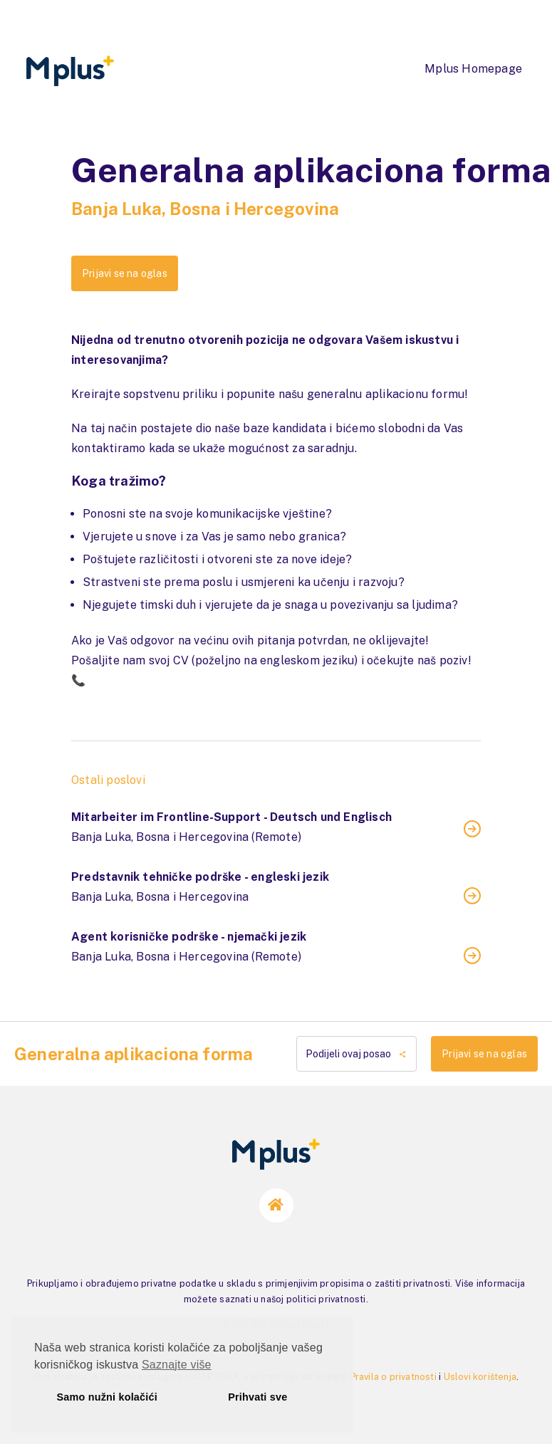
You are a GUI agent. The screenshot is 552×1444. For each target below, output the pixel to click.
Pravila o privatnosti (393, 1376)
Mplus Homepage (473, 68)
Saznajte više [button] (177, 1365)
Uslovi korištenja (480, 1376)
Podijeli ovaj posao (356, 1054)
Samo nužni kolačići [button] (107, 1397)
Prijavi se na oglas (124, 273)
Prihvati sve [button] (257, 1397)
